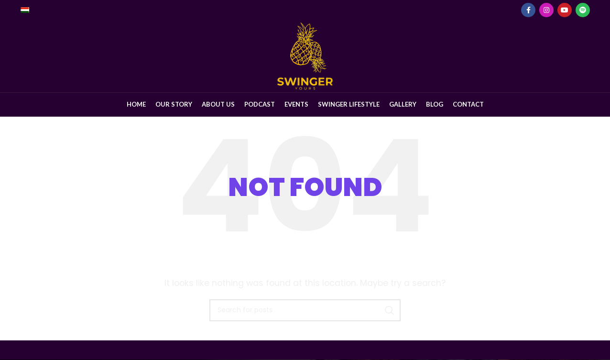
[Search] (305, 311)
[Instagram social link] (546, 10)
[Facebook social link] (528, 10)
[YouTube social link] (564, 10)
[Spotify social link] (583, 10)
